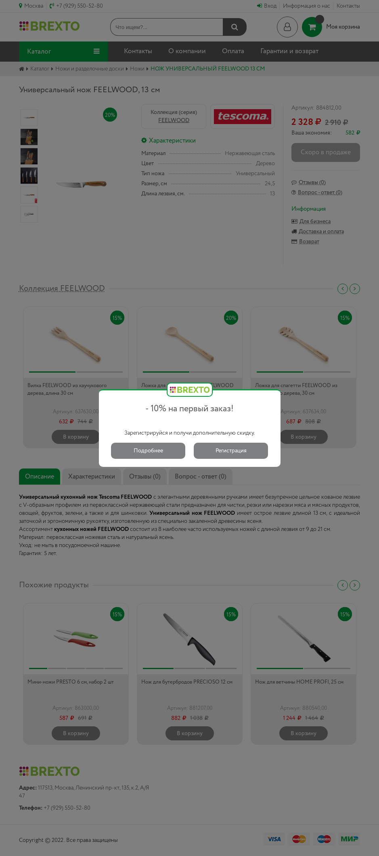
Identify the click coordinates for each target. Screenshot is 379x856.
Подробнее (148, 451)
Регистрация (231, 451)
